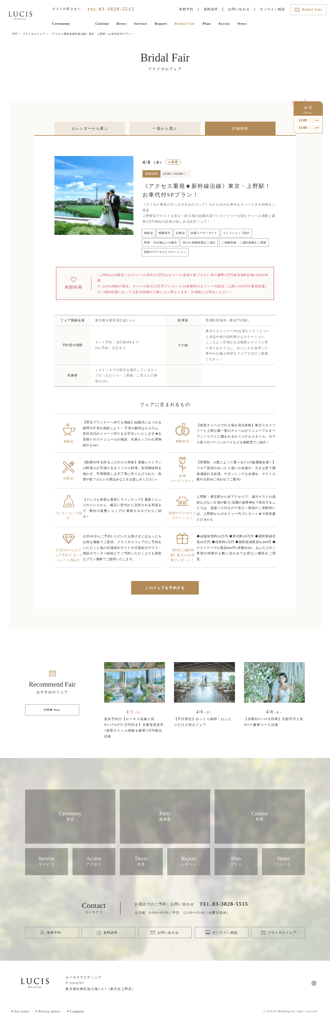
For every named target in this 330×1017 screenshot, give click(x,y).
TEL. (111, 9)
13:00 (303, 120)
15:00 (303, 127)
